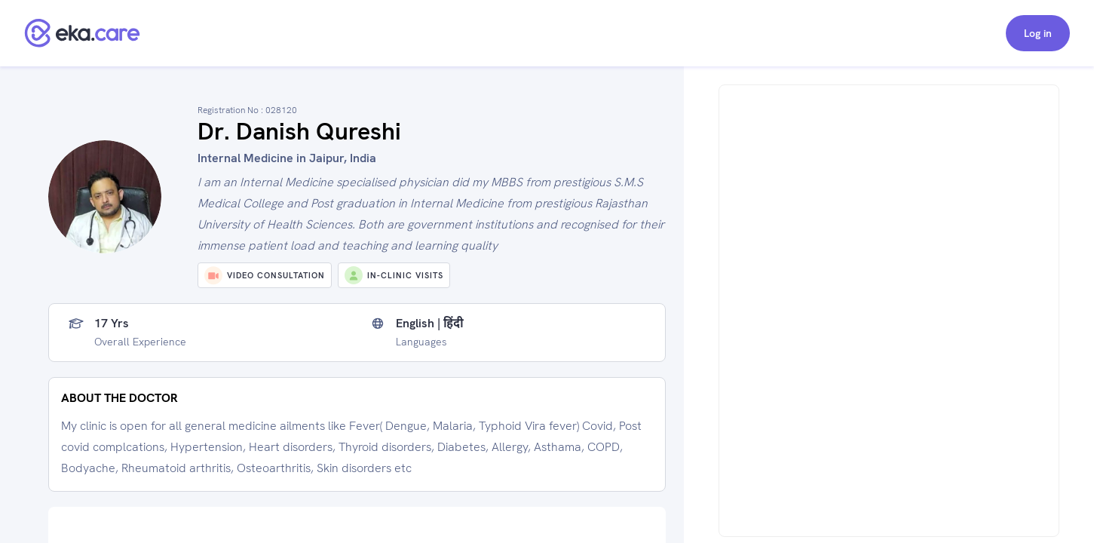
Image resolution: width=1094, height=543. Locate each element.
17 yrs (111, 323)
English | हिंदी (429, 323)
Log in (1038, 33)
